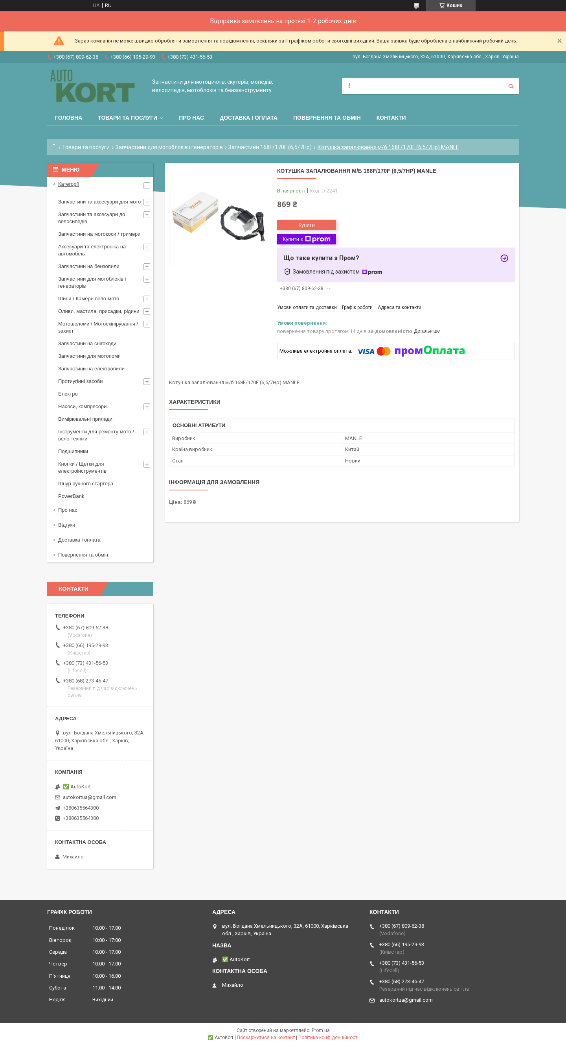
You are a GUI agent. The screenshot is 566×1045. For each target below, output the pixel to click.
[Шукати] (511, 86)
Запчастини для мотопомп (89, 356)
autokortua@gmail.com (89, 797)
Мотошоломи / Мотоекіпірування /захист (98, 327)
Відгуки (66, 525)
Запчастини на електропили (91, 369)
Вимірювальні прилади (85, 419)
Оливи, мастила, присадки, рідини (99, 311)
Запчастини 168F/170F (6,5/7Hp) (270, 147)
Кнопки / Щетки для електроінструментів (82, 467)
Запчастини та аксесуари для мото (99, 202)
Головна (68, 118)
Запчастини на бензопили (88, 266)
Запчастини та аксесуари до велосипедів (91, 217)
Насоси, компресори (82, 406)
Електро (68, 394)
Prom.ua (321, 1030)
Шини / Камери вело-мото (88, 298)
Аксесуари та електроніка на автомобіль (92, 250)
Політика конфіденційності (328, 1037)
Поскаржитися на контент (266, 1037)
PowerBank (71, 496)
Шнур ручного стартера (85, 483)
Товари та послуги (127, 118)
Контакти (391, 118)
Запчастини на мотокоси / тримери (99, 234)
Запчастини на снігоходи (87, 343)
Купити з (306, 239)
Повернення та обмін (327, 118)
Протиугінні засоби (80, 381)
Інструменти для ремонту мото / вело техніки (96, 435)
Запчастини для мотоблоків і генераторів (169, 147)
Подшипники (73, 451)
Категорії (68, 184)
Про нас (191, 118)
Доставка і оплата (248, 118)
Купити (306, 225)
